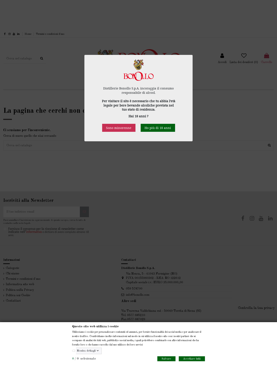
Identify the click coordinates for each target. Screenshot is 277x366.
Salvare (166, 358)
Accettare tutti (192, 358)
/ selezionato (84, 358)
